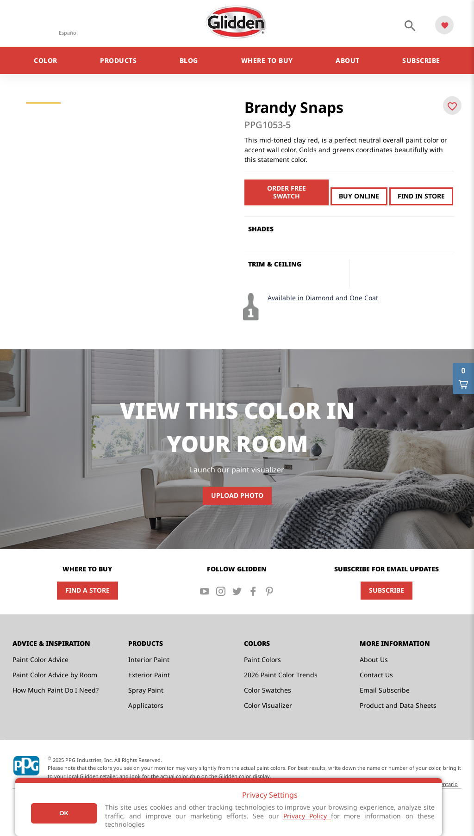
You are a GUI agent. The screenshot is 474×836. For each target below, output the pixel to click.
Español (68, 32)
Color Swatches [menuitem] (267, 690)
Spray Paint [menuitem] (145, 690)
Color (45, 60)
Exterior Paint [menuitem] (149, 674)
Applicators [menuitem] (145, 705)
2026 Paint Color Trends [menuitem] (281, 674)
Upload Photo (237, 495)
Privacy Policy (307, 815)
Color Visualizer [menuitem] (268, 705)
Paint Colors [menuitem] (262, 659)
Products (118, 60)
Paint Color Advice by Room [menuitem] (54, 674)
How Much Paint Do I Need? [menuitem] (55, 690)
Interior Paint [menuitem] (148, 659)
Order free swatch (286, 192)
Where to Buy (267, 60)
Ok (64, 813)
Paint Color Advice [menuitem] (40, 659)
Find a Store (87, 590)
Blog (189, 60)
